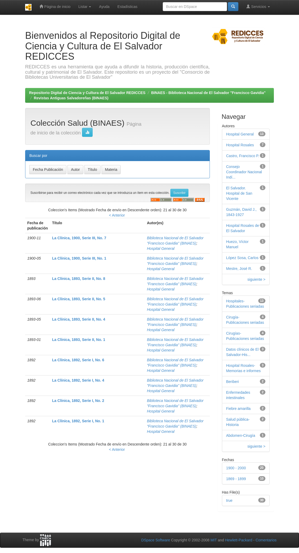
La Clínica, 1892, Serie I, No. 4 (78, 380)
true (229, 500)
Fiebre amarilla (238, 408)
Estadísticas (127, 6)
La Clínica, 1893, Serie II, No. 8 (78, 278)
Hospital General (160, 248)
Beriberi (232, 381)
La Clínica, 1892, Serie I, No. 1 (78, 421)
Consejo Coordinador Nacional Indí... (244, 172)
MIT (213, 540)
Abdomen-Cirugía (240, 435)
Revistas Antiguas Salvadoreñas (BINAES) (71, 98)
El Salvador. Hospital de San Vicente (239, 193)
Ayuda (104, 6)
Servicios (258, 6)
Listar (84, 6)
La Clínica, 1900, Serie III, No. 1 (79, 258)
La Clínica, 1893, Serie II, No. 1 (78, 340)
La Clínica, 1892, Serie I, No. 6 (78, 360)
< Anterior (117, 215)
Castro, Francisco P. (242, 156)
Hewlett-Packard (238, 540)
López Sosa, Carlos (242, 258)
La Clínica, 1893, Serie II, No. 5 (78, 299)
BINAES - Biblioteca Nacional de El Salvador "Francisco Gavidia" (208, 93)
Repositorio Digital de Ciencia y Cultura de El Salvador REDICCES (87, 93)
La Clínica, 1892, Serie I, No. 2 (78, 401)
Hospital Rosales (240, 145)
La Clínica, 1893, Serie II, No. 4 (78, 319)
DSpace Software (155, 540)
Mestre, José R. (239, 268)
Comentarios (266, 540)
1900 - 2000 (236, 468)
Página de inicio (54, 6)
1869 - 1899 (236, 479)
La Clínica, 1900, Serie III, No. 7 (79, 238)
